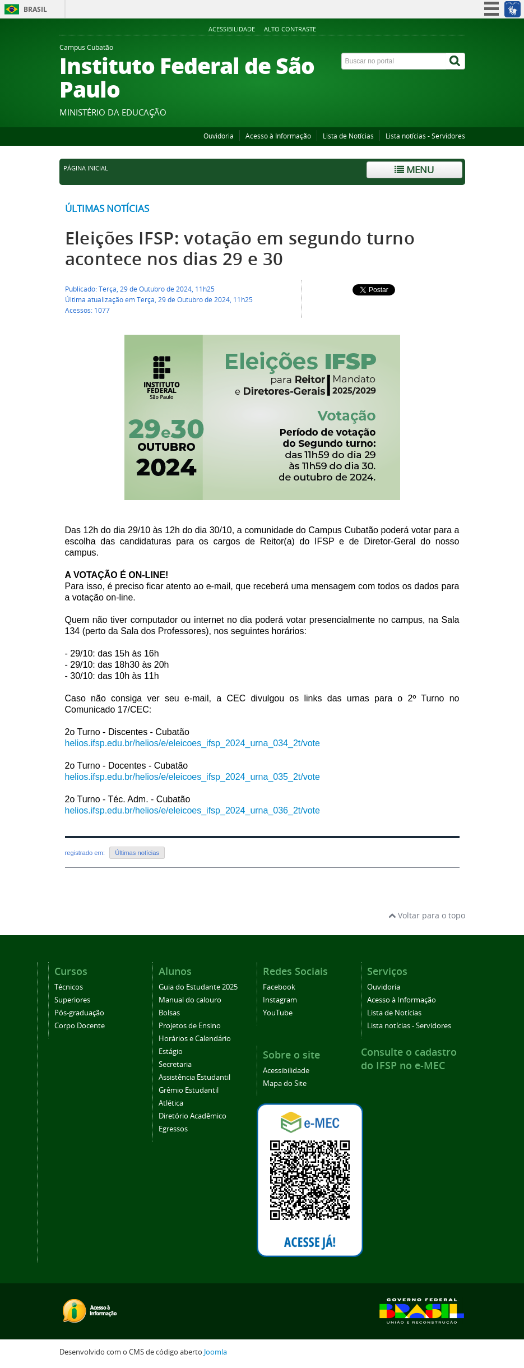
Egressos (173, 1129)
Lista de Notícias (348, 136)
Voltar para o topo (426, 915)
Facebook (279, 987)
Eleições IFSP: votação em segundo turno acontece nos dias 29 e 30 (240, 248)
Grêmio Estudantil (189, 1090)
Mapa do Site (285, 1083)
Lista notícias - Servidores (425, 136)
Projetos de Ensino (190, 1025)
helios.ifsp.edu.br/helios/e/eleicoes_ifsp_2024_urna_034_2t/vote (192, 743)
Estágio (171, 1051)
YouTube (278, 1013)
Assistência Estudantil (194, 1077)
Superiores (72, 1000)
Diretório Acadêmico (192, 1116)
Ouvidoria (218, 136)
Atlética (171, 1103)
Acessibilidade (231, 29)
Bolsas (169, 1013)
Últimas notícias (107, 208)
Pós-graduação (79, 1013)
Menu (414, 169)
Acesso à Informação (278, 136)
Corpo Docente (79, 1025)
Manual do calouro (190, 1000)
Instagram (280, 1000)
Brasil (35, 9)
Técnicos (68, 987)
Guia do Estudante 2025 (198, 987)
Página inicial (85, 168)
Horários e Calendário (195, 1038)
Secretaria (175, 1064)
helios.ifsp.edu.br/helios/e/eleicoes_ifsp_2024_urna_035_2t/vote (192, 777)
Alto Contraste (290, 29)
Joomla (215, 1352)
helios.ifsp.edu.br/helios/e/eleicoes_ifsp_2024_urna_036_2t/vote (192, 810)
